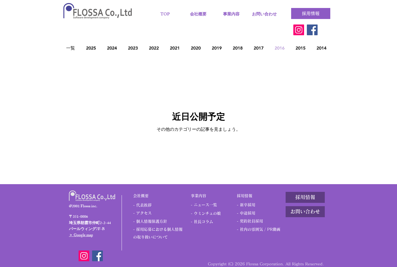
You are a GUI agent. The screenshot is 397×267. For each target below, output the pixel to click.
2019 (217, 48)
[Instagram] (298, 29)
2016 (280, 48)
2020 (196, 48)
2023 (133, 48)
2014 (321, 48)
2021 (175, 48)
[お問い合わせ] (305, 211)
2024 (112, 48)
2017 (259, 48)
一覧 (70, 48)
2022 (154, 48)
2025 (91, 48)
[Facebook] (312, 29)
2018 (238, 48)
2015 (300, 48)
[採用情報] (310, 13)
